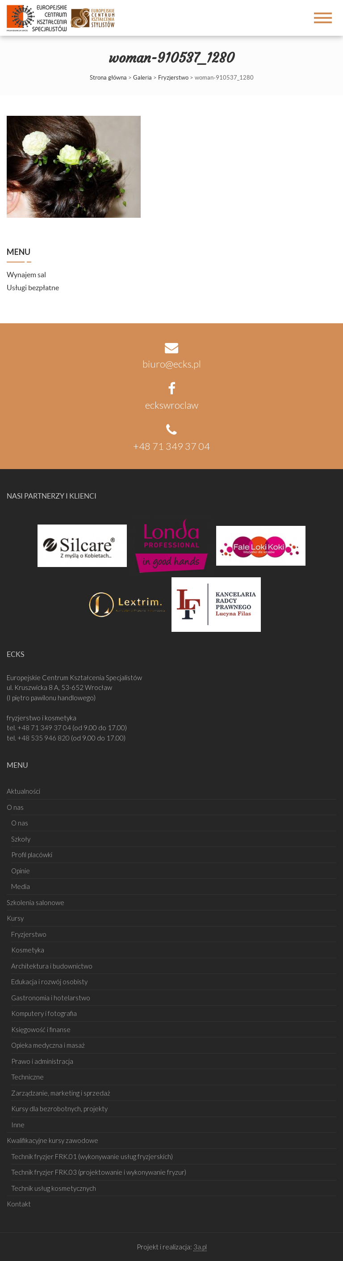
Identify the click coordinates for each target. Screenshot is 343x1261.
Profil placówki (31, 855)
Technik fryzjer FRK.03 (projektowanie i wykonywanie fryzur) (98, 1172)
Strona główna (108, 77)
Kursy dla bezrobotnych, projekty (59, 1108)
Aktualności (23, 791)
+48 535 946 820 (44, 738)
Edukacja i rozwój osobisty (49, 981)
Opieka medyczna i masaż (48, 1045)
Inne (18, 1125)
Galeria (142, 77)
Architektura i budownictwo (51, 966)
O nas (15, 807)
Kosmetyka (27, 950)
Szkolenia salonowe (35, 902)
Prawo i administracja (42, 1061)
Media (20, 886)
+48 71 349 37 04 (44, 728)
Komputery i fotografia (44, 1013)
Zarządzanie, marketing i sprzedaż (60, 1093)
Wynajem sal (26, 275)
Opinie (20, 871)
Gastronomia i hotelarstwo (50, 998)
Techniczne (27, 1077)
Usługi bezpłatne (33, 288)
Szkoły (20, 839)
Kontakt (19, 1204)
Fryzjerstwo (173, 77)
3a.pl (200, 1247)
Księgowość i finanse (41, 1029)
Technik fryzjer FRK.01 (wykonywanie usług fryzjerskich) (92, 1156)
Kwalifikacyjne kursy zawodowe (52, 1140)
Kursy (15, 918)
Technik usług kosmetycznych (53, 1188)
